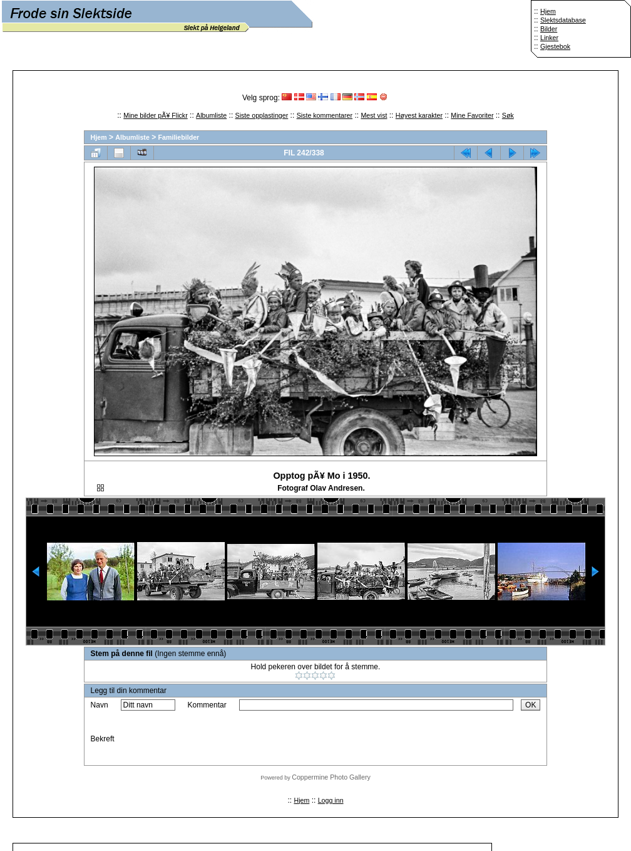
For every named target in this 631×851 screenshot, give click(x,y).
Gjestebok (555, 46)
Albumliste (211, 115)
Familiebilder (179, 137)
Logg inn (331, 800)
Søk (508, 115)
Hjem (548, 11)
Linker (549, 37)
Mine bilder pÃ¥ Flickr (155, 115)
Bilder (548, 29)
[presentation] (334, 738)
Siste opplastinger (262, 115)
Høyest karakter (419, 115)
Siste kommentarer (324, 115)
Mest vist (374, 115)
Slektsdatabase (563, 20)
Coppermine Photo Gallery (331, 777)
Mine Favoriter (472, 115)
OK (530, 705)
